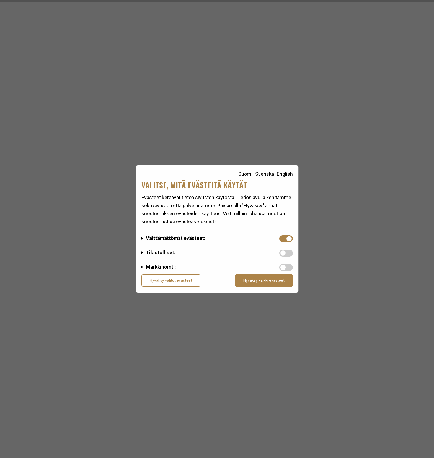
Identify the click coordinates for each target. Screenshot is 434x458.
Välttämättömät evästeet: (175, 238)
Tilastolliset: (160, 252)
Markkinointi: (161, 267)
